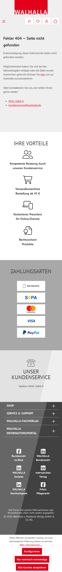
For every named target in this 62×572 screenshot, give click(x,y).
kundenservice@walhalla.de (25, 105)
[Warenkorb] (55, 21)
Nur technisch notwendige (32, 559)
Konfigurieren (32, 551)
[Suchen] (29, 21)
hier (43, 74)
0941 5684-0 (16, 101)
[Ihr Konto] (46, 21)
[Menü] (4, 21)
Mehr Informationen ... (31, 544)
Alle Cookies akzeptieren (32, 567)
